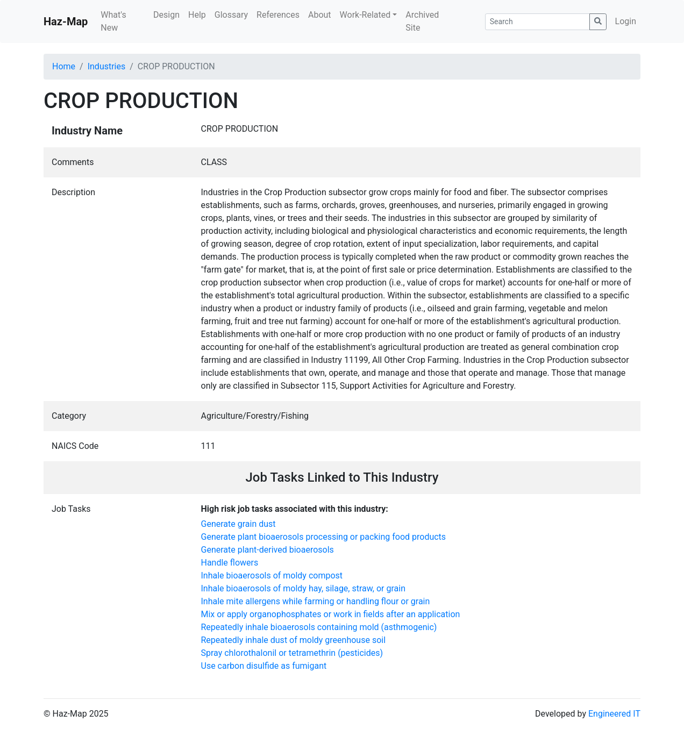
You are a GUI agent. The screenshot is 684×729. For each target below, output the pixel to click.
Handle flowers (230, 563)
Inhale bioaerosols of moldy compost (272, 575)
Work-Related (365, 15)
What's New (113, 21)
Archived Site (422, 21)
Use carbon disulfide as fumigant (264, 666)
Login (625, 21)
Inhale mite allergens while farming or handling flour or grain (315, 601)
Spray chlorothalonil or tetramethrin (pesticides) (292, 653)
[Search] (537, 21)
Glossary (231, 15)
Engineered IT (614, 714)
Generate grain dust (238, 524)
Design (166, 15)
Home (63, 66)
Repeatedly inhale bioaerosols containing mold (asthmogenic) (319, 627)
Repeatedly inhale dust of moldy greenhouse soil (293, 640)
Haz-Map (66, 21)
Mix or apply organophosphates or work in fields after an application (330, 614)
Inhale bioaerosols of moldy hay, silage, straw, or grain (303, 588)
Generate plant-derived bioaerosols (267, 550)
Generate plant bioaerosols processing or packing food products (323, 537)
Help (197, 15)
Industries (107, 66)
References (278, 15)
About (319, 15)
